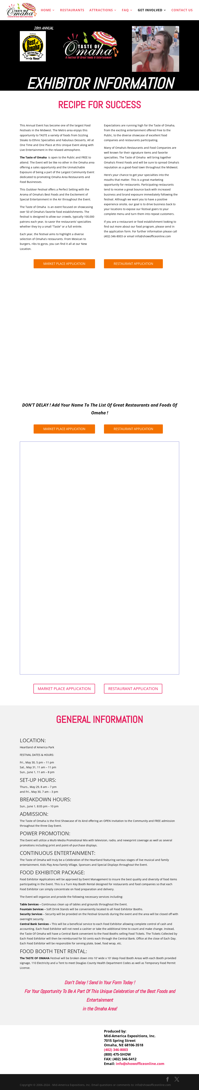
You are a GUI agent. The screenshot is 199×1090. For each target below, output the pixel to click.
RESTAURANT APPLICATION (133, 264)
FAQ (125, 10)
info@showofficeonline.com (140, 1063)
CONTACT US (182, 10)
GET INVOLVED (150, 10)
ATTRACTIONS (101, 10)
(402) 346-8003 (116, 1049)
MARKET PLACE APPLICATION (64, 264)
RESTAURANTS (72, 10)
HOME (46, 10)
